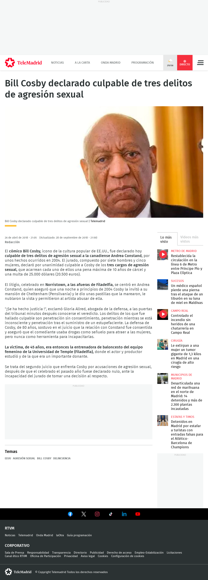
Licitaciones (174, 552)
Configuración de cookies (127, 556)
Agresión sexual (24, 458)
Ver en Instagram (97, 514)
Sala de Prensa (14, 552)
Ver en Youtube (138, 514)
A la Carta (82, 62)
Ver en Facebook (70, 515)
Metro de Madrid (184, 251)
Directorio (80, 552)
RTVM (9, 528)
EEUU (8, 458)
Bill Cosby (44, 458)
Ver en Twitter (84, 515)
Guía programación (79, 535)
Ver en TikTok (111, 515)
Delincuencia (61, 458)
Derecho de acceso (119, 552)
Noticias (57, 62)
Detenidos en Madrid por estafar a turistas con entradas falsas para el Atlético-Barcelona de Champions (162, 420)
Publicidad (97, 552)
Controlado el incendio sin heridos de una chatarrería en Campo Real (162, 314)
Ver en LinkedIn (124, 514)
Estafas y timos (182, 416)
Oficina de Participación (45, 556)
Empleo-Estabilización (149, 552)
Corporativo (17, 546)
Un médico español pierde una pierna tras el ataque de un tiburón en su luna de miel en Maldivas (162, 284)
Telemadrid (25, 535)
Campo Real (179, 310)
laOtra (60, 535)
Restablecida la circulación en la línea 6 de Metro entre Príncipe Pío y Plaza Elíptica (162, 254)
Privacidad (71, 556)
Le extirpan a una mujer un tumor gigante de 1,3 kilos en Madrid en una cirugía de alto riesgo (162, 344)
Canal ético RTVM (16, 556)
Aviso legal (88, 556)
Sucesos (177, 280)
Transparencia (61, 552)
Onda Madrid (110, 62)
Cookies (103, 556)
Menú (200, 62)
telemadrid (18, 572)
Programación (142, 62)
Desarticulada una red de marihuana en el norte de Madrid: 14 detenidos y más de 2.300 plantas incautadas (162, 378)
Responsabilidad (38, 552)
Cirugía (176, 340)
